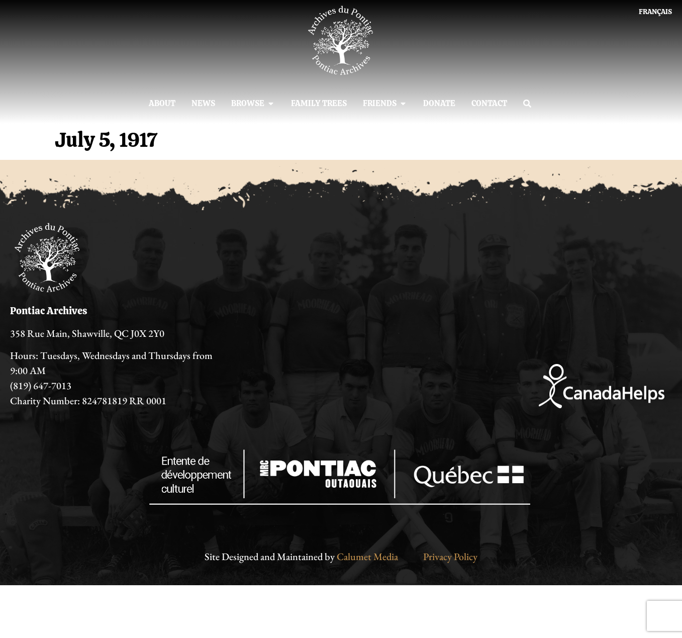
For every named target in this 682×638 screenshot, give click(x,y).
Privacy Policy (450, 556)
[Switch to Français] (655, 11)
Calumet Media (367, 556)
